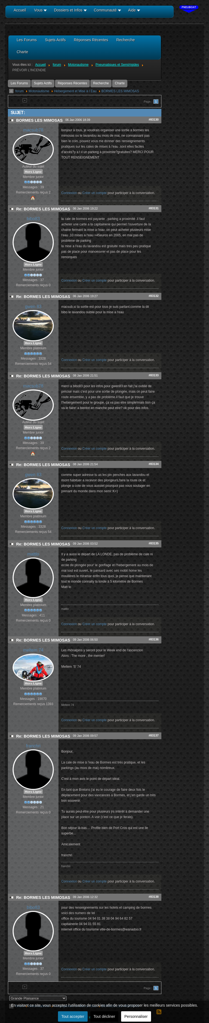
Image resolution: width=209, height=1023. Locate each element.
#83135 (154, 543)
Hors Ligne (33, 172)
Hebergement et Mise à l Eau (75, 91)
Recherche (101, 83)
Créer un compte (94, 193)
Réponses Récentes (72, 83)
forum (19, 91)
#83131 (154, 208)
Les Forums (19, 83)
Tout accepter (72, 1016)
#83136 (154, 639)
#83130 (154, 119)
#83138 (154, 896)
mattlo (33, 554)
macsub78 (33, 130)
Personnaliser (136, 1016)
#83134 (154, 464)
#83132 (154, 295)
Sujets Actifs (43, 83)
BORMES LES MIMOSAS (120, 91)
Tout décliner (104, 1016)
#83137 (154, 735)
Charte (120, 83)
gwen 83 (33, 306)
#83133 (154, 375)
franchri (33, 746)
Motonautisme (39, 91)
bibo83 (33, 218)
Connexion (69, 193)
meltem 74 (33, 650)
